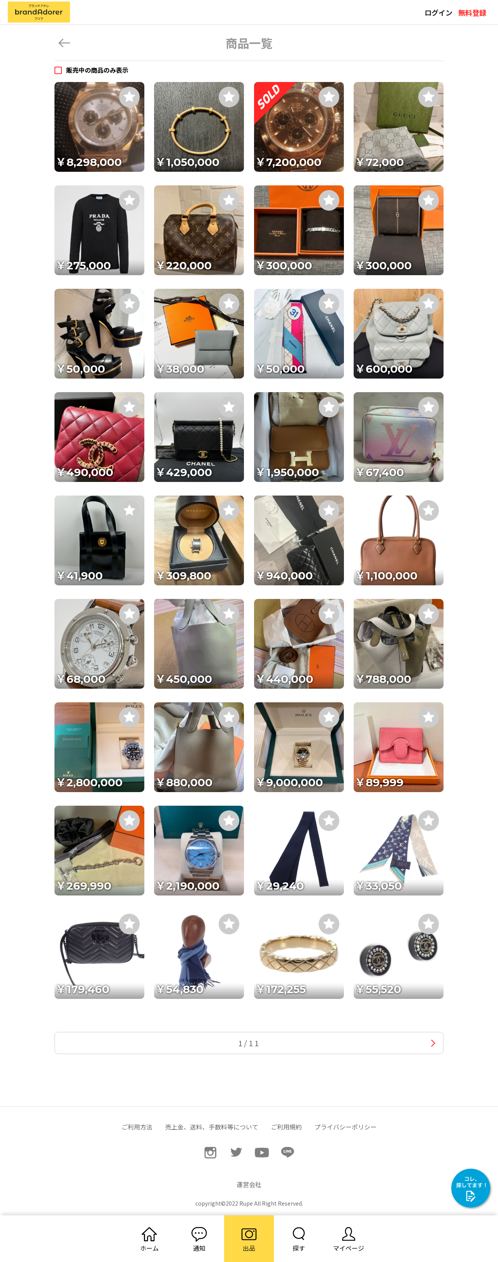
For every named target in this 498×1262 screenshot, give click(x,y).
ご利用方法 (137, 1126)
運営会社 (249, 1184)
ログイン (438, 12)
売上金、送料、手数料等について (211, 1126)
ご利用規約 (286, 1126)
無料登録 (472, 12)
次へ (433, 1043)
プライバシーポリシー (345, 1126)
